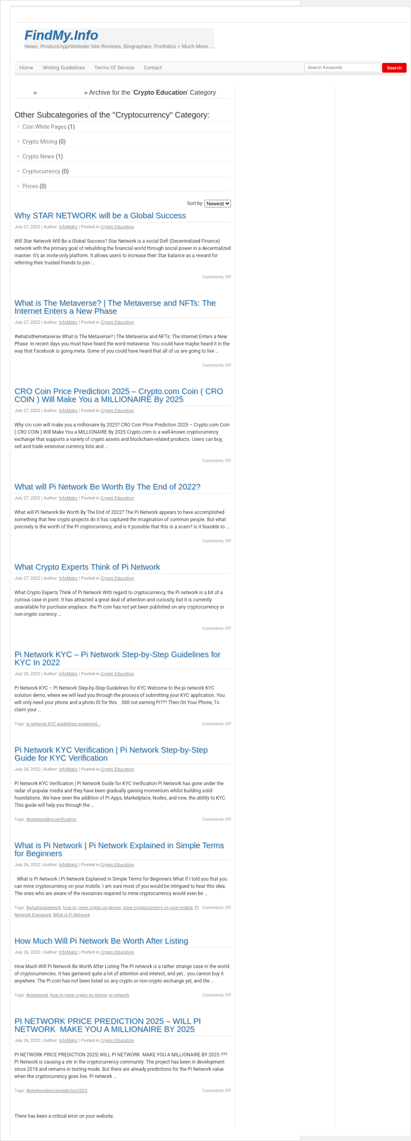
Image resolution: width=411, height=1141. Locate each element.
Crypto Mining (39, 141)
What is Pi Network (71, 915)
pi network (119, 995)
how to (69, 907)
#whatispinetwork (43, 907)
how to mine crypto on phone (78, 995)
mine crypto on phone (99, 907)
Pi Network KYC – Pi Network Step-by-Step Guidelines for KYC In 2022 (117, 658)
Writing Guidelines (64, 68)
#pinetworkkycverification (51, 819)
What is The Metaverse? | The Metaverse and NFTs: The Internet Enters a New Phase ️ (115, 306)
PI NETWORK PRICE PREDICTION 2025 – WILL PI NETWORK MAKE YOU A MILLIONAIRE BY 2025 (107, 1025)
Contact (153, 68)
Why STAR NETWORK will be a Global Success (100, 215)
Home (26, 68)
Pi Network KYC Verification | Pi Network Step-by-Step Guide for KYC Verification (111, 753)
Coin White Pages (44, 127)
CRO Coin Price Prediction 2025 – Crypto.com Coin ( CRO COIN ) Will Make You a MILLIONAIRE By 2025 (118, 395)
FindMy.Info (119, 38)
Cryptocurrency (60, 92)
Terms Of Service (114, 68)
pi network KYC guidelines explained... (63, 724)
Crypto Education (117, 226)
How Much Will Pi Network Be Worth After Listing (101, 940)
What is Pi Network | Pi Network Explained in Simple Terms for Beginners (119, 849)
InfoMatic (68, 226)
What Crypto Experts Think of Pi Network (87, 566)
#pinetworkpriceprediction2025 (56, 1090)
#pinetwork (37, 995)
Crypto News (38, 156)
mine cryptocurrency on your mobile (158, 907)
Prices (30, 186)
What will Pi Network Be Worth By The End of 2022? (107, 486)
